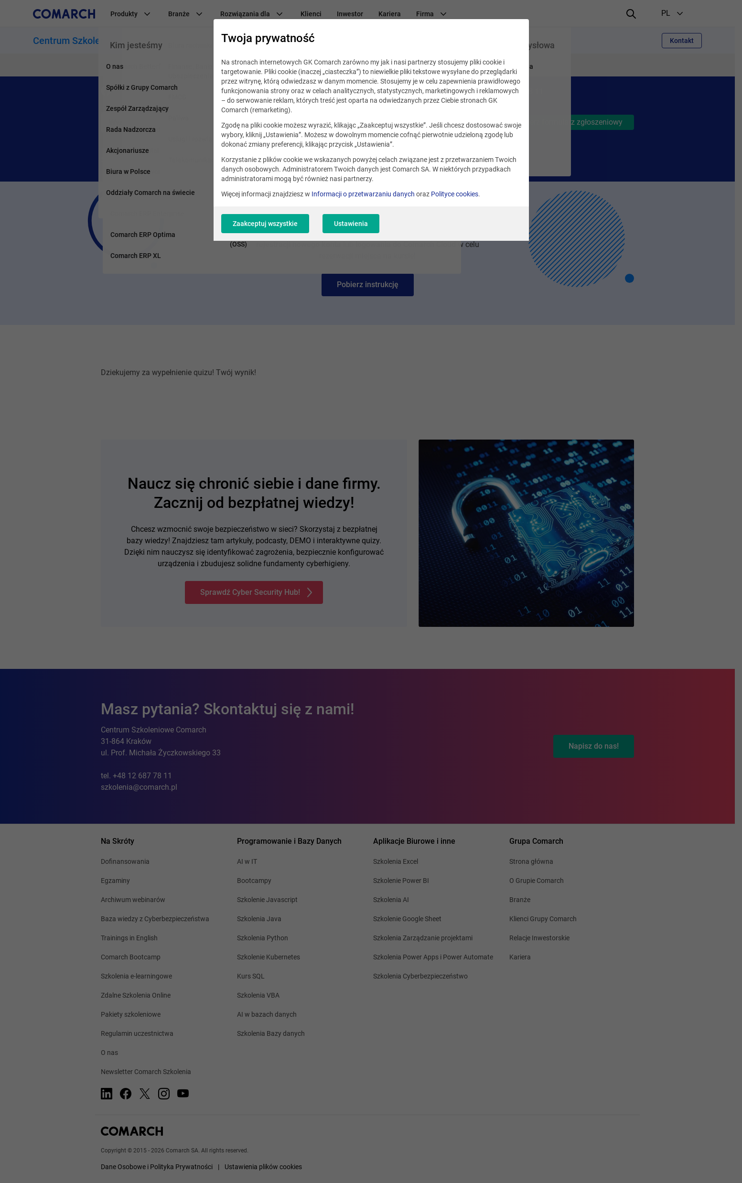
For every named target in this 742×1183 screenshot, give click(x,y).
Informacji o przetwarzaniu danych (363, 194)
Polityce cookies (454, 194)
